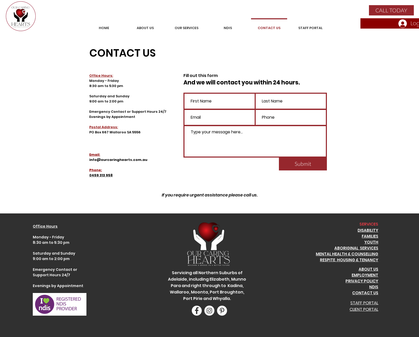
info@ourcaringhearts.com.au (118, 159)
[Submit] (303, 163)
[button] (186, 25)
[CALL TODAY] (391, 10)
